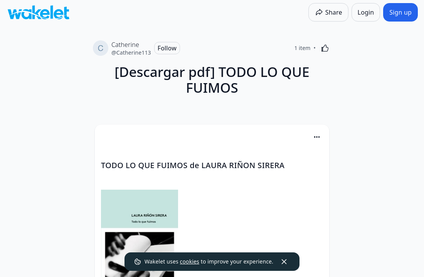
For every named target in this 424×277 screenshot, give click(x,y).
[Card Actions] (317, 137)
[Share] (328, 12)
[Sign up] (400, 12)
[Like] (325, 48)
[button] (317, 137)
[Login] (366, 12)
